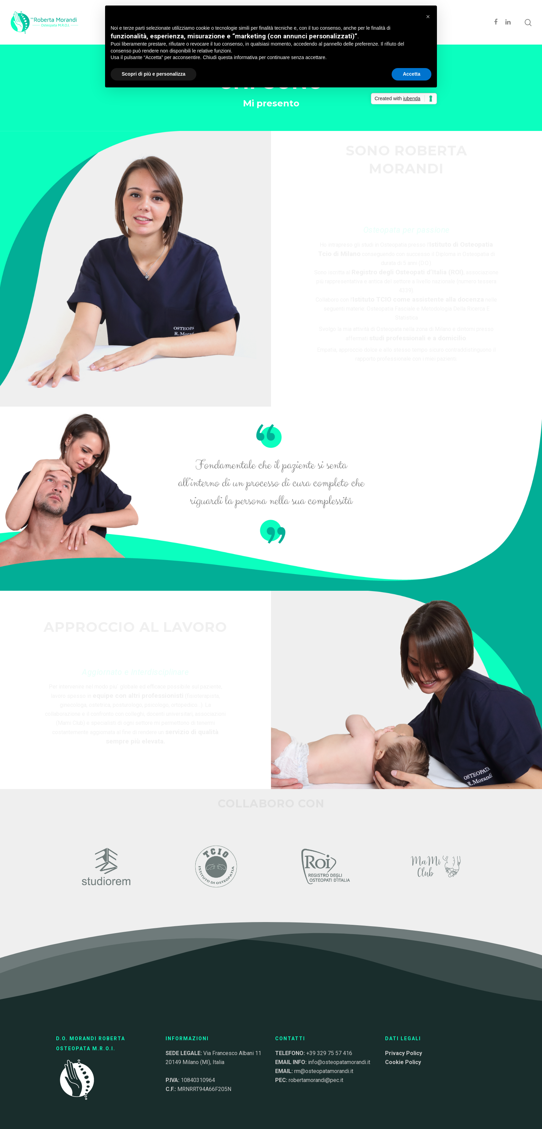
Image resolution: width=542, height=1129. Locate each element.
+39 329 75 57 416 (329, 1053)
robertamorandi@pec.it (316, 1080)
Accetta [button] (411, 74)
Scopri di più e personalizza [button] (153, 74)
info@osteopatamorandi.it (339, 1062)
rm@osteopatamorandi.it (323, 1071)
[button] (427, 16)
